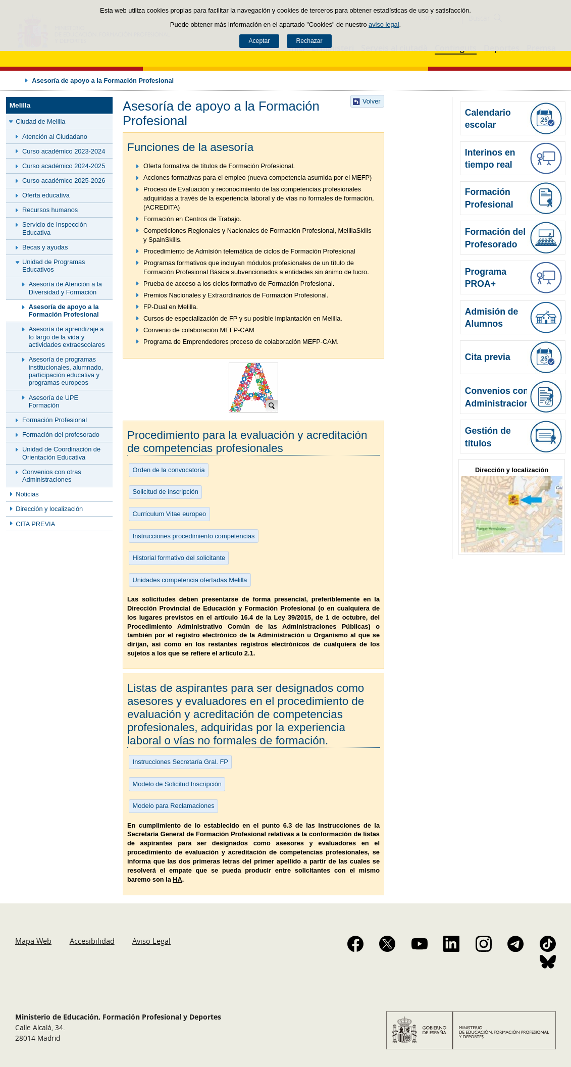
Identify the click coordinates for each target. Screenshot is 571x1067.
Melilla (20, 105)
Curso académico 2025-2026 (63, 180)
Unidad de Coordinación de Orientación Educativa (61, 453)
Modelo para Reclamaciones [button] (174, 805)
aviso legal (384, 24)
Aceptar (259, 40)
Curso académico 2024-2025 (63, 166)
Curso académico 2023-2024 (63, 151)
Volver (371, 101)
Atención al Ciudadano (54, 136)
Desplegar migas (16, 80)
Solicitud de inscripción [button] (165, 491)
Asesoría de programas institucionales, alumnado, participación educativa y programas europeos (66, 370)
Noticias (27, 494)
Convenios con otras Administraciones (51, 475)
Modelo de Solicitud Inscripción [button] (177, 784)
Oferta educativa (46, 195)
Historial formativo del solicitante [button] (179, 558)
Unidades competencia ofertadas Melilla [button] (190, 580)
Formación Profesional (54, 420)
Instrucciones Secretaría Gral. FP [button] (180, 762)
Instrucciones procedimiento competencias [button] (194, 536)
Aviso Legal (151, 941)
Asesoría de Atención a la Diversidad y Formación (65, 287)
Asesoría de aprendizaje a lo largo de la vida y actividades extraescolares (67, 336)
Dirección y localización (49, 509)
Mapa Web (33, 941)
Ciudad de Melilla (40, 121)
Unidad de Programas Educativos (53, 265)
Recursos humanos (50, 210)
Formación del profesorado (60, 434)
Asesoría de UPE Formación (53, 401)
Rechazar (309, 40)
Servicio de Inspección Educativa (54, 228)
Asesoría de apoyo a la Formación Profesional (64, 310)
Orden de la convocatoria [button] (169, 470)
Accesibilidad (92, 941)
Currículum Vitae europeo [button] (169, 514)
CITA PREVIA (35, 524)
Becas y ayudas (45, 247)
